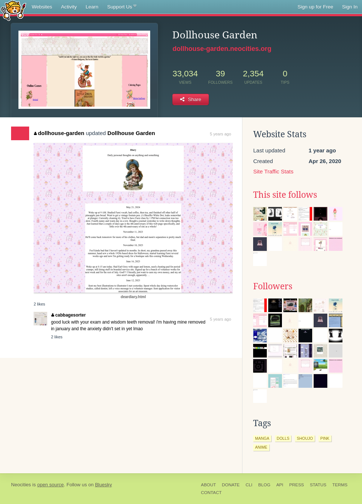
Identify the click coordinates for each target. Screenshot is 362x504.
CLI (248, 484)
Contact (211, 492)
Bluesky (103, 484)
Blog (264, 484)
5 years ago (220, 134)
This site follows (285, 195)
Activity (69, 7)
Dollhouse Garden (131, 133)
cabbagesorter (68, 315)
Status (318, 484)
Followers (272, 286)
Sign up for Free (315, 7)
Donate (230, 484)
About (208, 484)
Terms (339, 484)
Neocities (21, 484)
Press (296, 484)
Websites (42, 7)
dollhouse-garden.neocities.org (221, 48)
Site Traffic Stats (273, 171)
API (279, 484)
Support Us (122, 7)
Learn (92, 7)
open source (50, 484)
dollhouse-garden (59, 133)
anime (261, 447)
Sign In (350, 7)
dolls (283, 438)
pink (325, 438)
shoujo (305, 438)
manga (262, 438)
